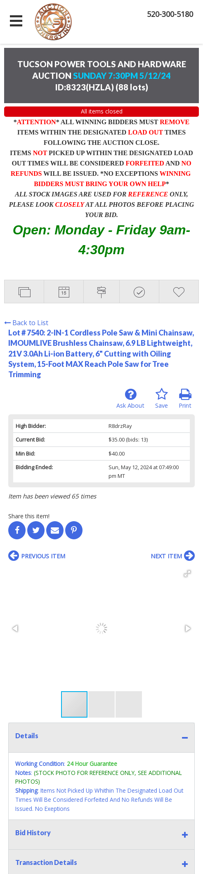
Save (161, 398)
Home (36, 784)
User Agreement (155, 784)
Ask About (130, 398)
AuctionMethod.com (120, 865)
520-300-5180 (170, 14)
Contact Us (65, 784)
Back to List (26, 322)
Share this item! (29, 516)
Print (185, 398)
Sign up (117, 784)
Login (94, 784)
